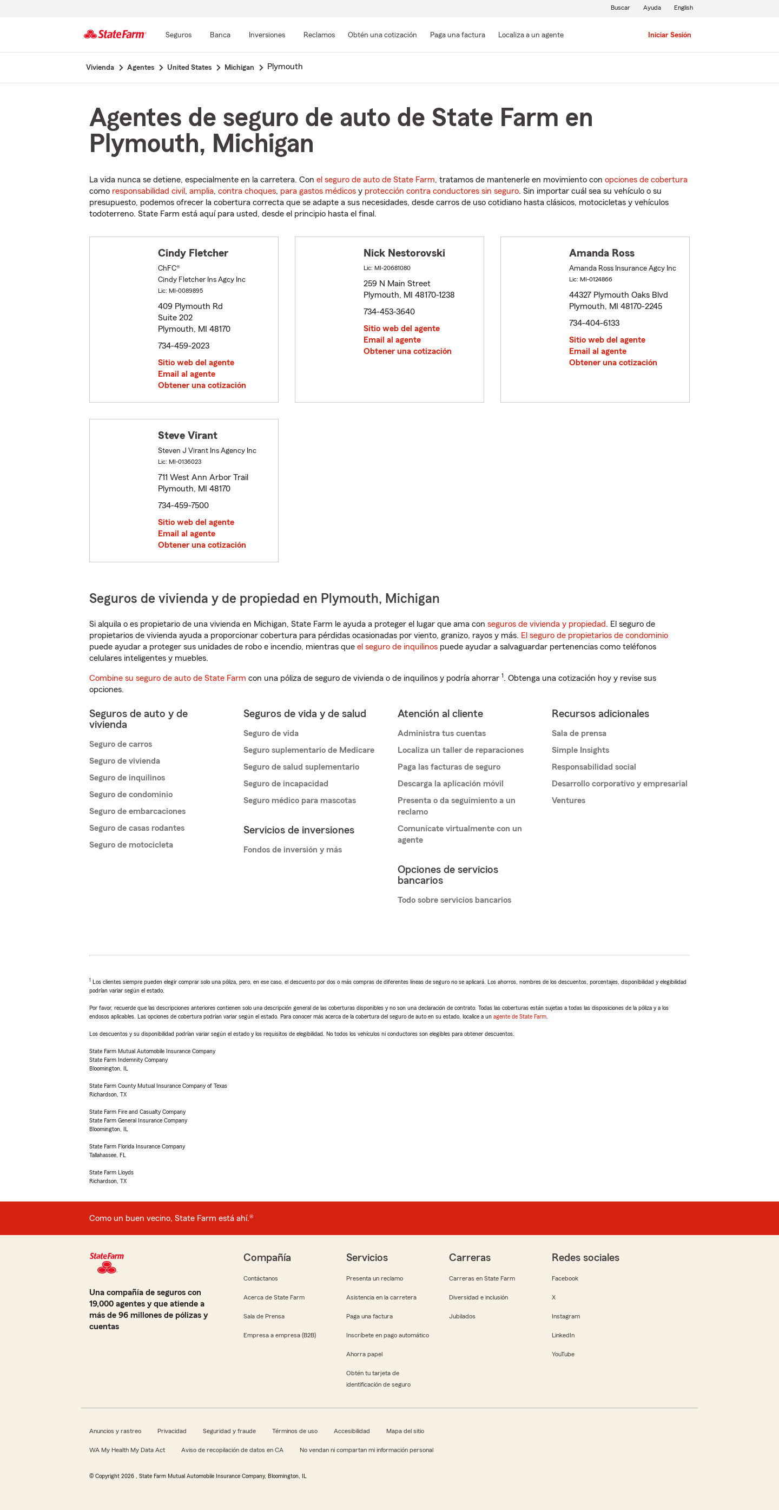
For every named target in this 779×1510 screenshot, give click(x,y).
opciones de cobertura (646, 179)
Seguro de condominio (131, 794)
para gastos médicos (318, 191)
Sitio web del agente (196, 362)
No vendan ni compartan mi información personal (366, 1450)
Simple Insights (580, 750)
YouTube (563, 1354)
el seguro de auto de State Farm (375, 179)
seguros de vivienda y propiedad (546, 624)
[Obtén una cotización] (382, 35)
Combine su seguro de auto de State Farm (167, 678)
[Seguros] (178, 35)
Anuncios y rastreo (115, 1431)
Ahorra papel (364, 1354)
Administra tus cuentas (442, 733)
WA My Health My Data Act (127, 1450)
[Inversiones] (267, 35)
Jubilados (462, 1316)
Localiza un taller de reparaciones (461, 750)
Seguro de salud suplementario (301, 767)
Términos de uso (295, 1431)
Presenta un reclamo (374, 1278)
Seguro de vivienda (124, 761)
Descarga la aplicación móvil (451, 783)
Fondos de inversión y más (292, 849)
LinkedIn (563, 1335)
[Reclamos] (319, 35)
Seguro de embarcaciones (137, 811)
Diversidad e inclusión (478, 1297)
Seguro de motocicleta (131, 845)
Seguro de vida (271, 733)
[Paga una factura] (457, 35)
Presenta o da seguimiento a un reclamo (457, 806)
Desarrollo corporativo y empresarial (620, 783)
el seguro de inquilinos (397, 646)
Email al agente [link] (186, 374)
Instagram (566, 1316)
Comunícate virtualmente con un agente (460, 834)
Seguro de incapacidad (285, 783)
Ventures (568, 800)
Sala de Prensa (264, 1316)
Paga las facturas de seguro (449, 767)
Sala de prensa (579, 733)
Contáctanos (260, 1278)
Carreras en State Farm (482, 1278)
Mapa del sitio (405, 1431)
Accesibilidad (352, 1431)
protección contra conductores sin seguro (442, 191)
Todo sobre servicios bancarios (454, 900)
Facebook (565, 1278)
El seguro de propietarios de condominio (594, 635)
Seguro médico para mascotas (299, 800)
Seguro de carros (120, 744)
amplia (201, 191)
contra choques (247, 191)
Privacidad (172, 1431)
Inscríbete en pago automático (387, 1335)
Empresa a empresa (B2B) (279, 1335)
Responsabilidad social (594, 767)
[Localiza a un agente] (531, 35)
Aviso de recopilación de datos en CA (232, 1450)
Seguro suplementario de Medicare (308, 750)
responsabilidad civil (148, 191)
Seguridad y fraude (229, 1431)
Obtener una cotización (202, 385)
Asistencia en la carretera (381, 1297)
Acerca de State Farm (274, 1297)
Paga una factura (369, 1316)
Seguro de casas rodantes (136, 828)
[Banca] (220, 35)
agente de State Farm (519, 1016)
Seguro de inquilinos (127, 777)
